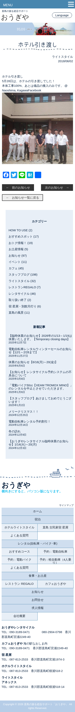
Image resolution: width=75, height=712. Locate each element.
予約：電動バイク (19, 559)
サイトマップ (66, 505)
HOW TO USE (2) (20, 230)
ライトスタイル (62, 56)
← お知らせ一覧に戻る (22, 197)
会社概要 (19, 616)
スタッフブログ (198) (23, 274)
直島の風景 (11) (19, 312)
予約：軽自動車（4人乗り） (55, 561)
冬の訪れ (15, 431)
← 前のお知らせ (18, 187)
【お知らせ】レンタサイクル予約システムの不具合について (40, 373)
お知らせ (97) (18, 255)
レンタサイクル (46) (22, 293)
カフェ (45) (16, 268)
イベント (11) (18, 262)
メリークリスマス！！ (24, 411)
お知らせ (38, 591)
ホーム (37, 511)
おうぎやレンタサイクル (18, 627)
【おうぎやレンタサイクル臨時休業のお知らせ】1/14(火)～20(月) (39, 442)
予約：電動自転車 (55, 551)
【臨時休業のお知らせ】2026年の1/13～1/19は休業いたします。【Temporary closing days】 (40, 337)
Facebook (34, 90)
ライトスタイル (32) (22, 281)
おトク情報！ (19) (21, 243)
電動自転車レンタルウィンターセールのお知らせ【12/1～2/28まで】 (40, 350)
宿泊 (38, 519)
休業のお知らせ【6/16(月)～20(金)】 (33, 362)
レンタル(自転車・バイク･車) (37, 543)
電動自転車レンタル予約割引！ (30, 421)
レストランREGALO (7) (25, 287)
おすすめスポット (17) (24, 236)
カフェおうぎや (55, 583)
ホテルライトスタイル (19, 527)
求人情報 (38, 608)
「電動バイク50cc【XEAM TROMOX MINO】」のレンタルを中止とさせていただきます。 (41, 386)
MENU (8, 5)
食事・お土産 (38, 575)
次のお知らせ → (57, 187)
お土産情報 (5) (18, 249)
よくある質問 (19, 535)
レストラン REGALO (19, 583)
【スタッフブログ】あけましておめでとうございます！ (40, 400)
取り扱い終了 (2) (20, 300)
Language (62, 15)
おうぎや (15, 17)
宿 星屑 (6, 654)
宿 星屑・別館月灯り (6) (25, 306)
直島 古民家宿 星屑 (55, 527)
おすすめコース (19, 551)
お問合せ (38, 599)
